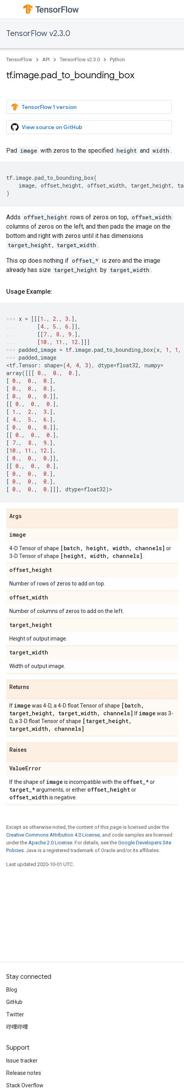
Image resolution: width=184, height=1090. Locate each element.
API (46, 59)
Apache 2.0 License (50, 842)
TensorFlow (19, 59)
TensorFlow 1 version (43, 107)
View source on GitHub (46, 127)
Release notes (23, 1073)
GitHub (14, 1002)
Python (117, 59)
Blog (11, 990)
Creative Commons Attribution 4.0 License (53, 835)
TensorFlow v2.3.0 (38, 33)
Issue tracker (22, 1060)
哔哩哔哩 (17, 1027)
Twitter (15, 1014)
